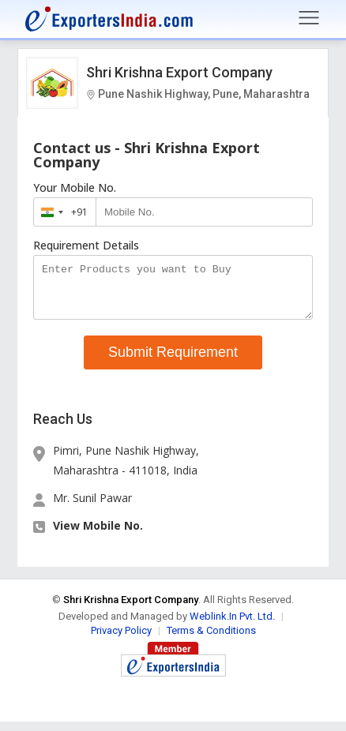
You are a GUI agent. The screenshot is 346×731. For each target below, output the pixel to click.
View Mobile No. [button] (98, 534)
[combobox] (61, 212)
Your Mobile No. (74, 188)
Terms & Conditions (211, 640)
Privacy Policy (121, 640)
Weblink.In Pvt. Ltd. (232, 626)
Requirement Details (86, 245)
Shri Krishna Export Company (179, 72)
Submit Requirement (173, 361)
